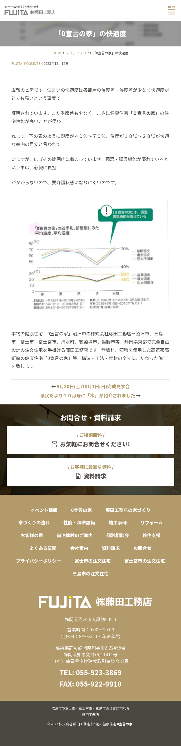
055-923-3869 (98, 672)
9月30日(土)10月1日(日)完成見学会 (90, 386)
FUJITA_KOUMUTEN (27, 63)
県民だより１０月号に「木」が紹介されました (90, 395)
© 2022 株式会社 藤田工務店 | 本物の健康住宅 (90, 715)
